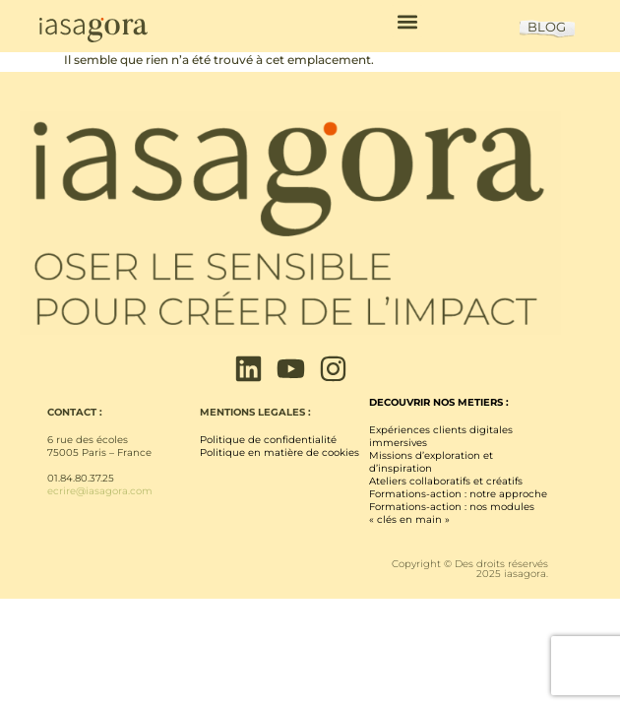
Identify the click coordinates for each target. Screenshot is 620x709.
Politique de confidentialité (268, 439)
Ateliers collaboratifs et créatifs (446, 481)
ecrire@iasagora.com (100, 490)
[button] (407, 21)
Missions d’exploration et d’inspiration (431, 462)
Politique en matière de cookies (279, 452)
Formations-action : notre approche (458, 493)
